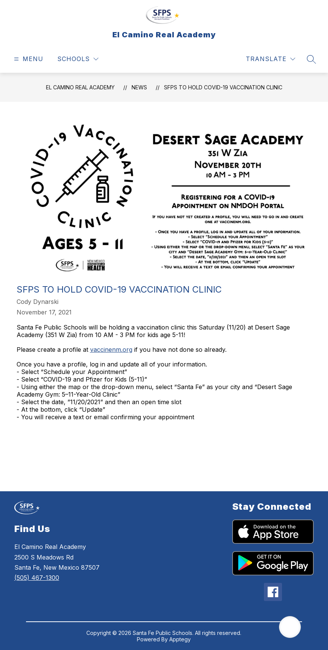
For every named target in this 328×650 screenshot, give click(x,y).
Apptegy (180, 639)
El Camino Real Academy (80, 87)
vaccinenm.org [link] (111, 349)
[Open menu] (27, 59)
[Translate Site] (270, 59)
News (139, 87)
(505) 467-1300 (36, 577)
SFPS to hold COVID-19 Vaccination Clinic (223, 87)
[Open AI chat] (290, 627)
